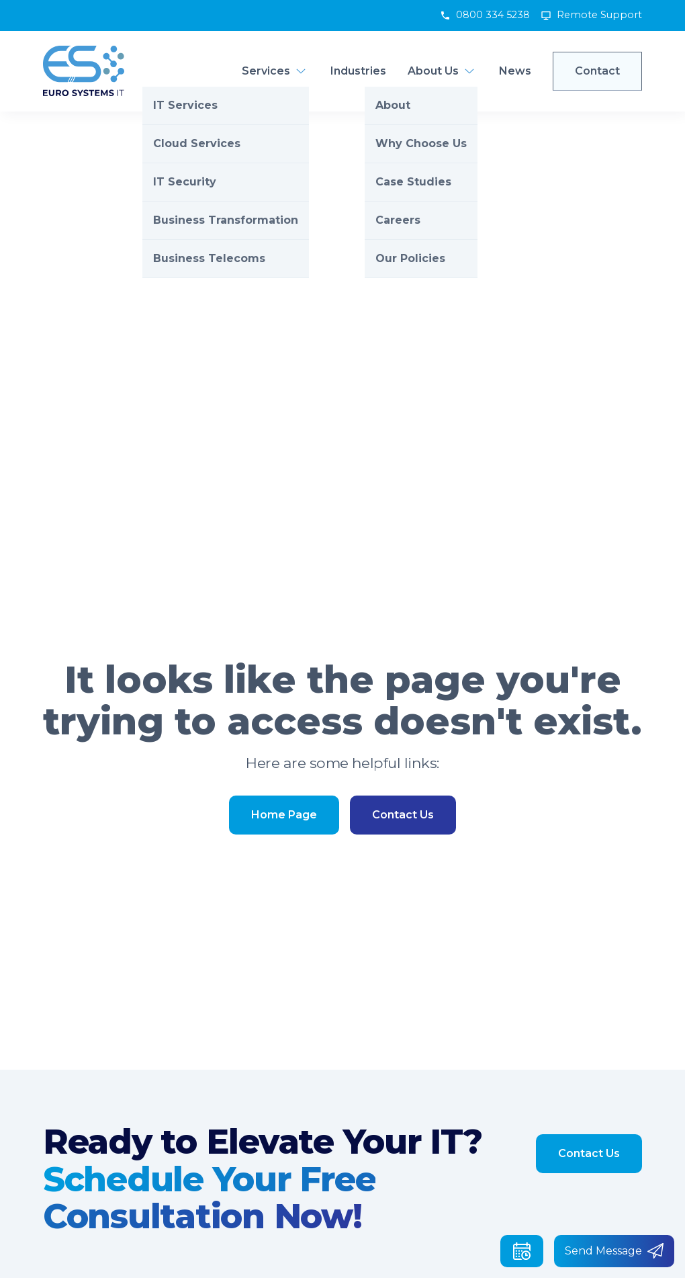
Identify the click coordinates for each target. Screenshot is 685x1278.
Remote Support (599, 15)
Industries (358, 71)
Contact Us (403, 814)
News (515, 71)
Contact (597, 71)
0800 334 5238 (493, 15)
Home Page (284, 814)
